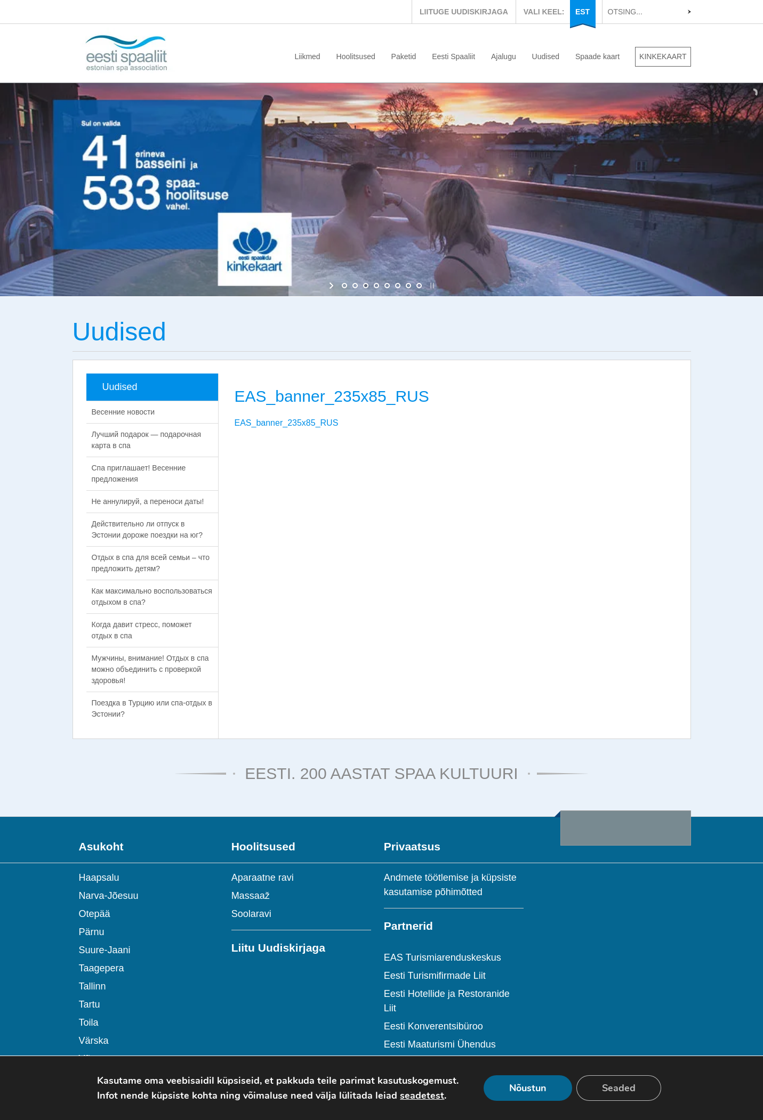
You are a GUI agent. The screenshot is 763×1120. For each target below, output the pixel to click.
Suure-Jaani (105, 950)
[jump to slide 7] (408, 285)
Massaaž (250, 895)
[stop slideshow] (431, 285)
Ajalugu (503, 56)
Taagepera (101, 968)
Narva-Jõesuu (109, 895)
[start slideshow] (332, 285)
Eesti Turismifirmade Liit (435, 975)
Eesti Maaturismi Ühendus (440, 1044)
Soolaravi (251, 913)
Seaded (619, 1088)
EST (582, 11)
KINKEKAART (662, 56)
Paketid (403, 56)
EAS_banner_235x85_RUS (287, 422)
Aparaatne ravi (262, 877)
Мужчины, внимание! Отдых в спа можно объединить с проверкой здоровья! (150, 669)
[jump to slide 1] (344, 285)
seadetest (422, 1095)
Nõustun (528, 1088)
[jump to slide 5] (387, 285)
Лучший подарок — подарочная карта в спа (147, 440)
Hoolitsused (355, 56)
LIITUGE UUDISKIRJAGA (464, 11)
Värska (94, 1040)
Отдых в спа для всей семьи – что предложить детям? (151, 563)
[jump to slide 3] (365, 285)
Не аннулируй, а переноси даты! (148, 501)
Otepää (94, 913)
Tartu (89, 1004)
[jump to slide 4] (376, 285)
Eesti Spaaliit (453, 56)
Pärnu (92, 932)
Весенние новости (123, 412)
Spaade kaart (597, 56)
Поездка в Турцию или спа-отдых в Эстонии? (152, 708)
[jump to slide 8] (419, 285)
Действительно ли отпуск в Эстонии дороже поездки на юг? (147, 529)
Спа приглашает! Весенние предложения (139, 473)
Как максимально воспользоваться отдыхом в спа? (152, 596)
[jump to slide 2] (355, 285)
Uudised (545, 56)
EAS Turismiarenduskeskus (442, 957)
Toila (89, 1022)
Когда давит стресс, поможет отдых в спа (142, 630)
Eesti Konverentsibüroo (433, 1026)
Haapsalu (99, 877)
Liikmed (307, 56)
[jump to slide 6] (397, 285)
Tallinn (92, 986)
